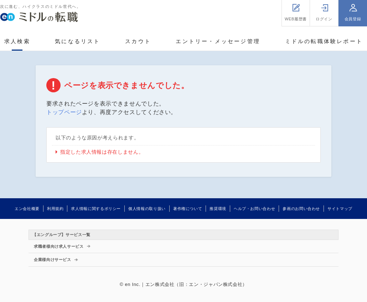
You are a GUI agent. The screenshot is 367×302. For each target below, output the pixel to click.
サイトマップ (339, 208)
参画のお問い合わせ (301, 208)
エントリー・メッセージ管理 (218, 41)
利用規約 (55, 208)
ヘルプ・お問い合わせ (254, 208)
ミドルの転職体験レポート (324, 41)
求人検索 (17, 41)
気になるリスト (77, 41)
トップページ (64, 112)
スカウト (138, 41)
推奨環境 (218, 208)
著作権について (187, 208)
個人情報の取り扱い (147, 208)
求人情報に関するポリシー (96, 208)
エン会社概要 (27, 208)
